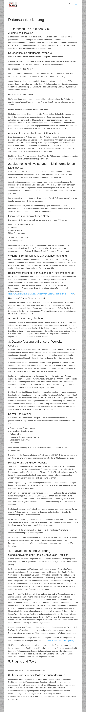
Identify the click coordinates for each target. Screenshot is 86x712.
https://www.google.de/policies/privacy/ (59, 641)
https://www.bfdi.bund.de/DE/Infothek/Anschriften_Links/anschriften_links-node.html (41, 294)
